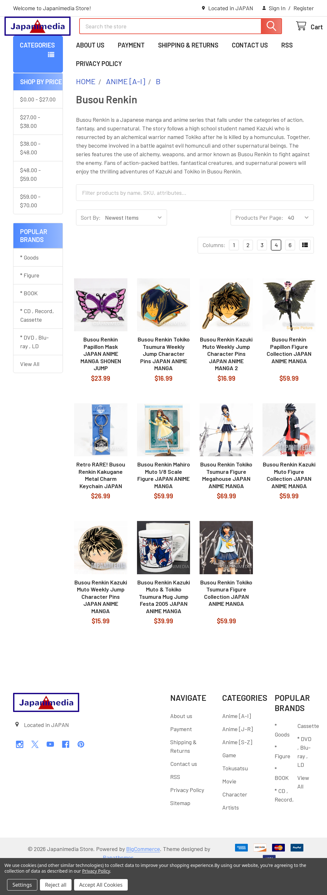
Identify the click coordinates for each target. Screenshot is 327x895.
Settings (22, 884)
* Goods (29, 283)
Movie (229, 807)
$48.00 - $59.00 (30, 200)
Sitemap (180, 829)
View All (29, 389)
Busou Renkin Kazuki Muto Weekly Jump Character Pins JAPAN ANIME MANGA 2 (226, 380)
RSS (287, 71)
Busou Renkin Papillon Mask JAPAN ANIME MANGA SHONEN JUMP (100, 380)
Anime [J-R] (237, 755)
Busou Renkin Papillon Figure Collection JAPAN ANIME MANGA (289, 376)
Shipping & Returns (188, 71)
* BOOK (29, 319)
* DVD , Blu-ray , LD (34, 368)
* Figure (29, 301)
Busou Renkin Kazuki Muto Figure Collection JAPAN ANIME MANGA (289, 501)
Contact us (250, 71)
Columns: (213, 271)
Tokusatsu (235, 794)
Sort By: (91, 243)
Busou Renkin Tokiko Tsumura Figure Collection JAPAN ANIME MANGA (226, 619)
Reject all (55, 884)
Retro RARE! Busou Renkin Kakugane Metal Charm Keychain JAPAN (100, 501)
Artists (230, 833)
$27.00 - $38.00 (30, 147)
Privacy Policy (99, 89)
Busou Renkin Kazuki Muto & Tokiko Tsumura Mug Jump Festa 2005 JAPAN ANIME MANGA (163, 623)
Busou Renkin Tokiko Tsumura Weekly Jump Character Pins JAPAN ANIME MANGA (164, 380)
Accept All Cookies (101, 884)
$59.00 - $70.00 (30, 227)
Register (303, 7)
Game (229, 781)
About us (90, 71)
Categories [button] (37, 71)
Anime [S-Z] (237, 768)
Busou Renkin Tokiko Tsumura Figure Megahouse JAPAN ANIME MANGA (226, 501)
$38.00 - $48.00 (30, 174)
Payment (131, 71)
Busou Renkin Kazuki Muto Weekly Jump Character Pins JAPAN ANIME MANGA (100, 623)
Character (234, 820)
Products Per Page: (259, 243)
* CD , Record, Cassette (37, 341)
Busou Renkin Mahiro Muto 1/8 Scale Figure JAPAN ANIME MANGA (163, 501)
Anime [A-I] (236, 741)
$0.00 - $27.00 (38, 125)
